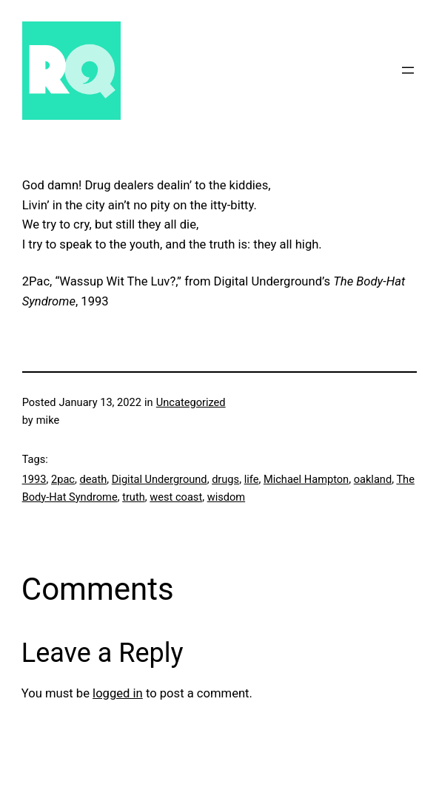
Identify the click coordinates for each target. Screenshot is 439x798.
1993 (34, 479)
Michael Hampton (306, 479)
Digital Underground (159, 479)
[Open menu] (408, 70)
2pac (63, 479)
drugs (225, 479)
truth (133, 497)
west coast (176, 497)
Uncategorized (191, 402)
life (251, 479)
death (93, 479)
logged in (118, 693)
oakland (373, 479)
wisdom (226, 497)
